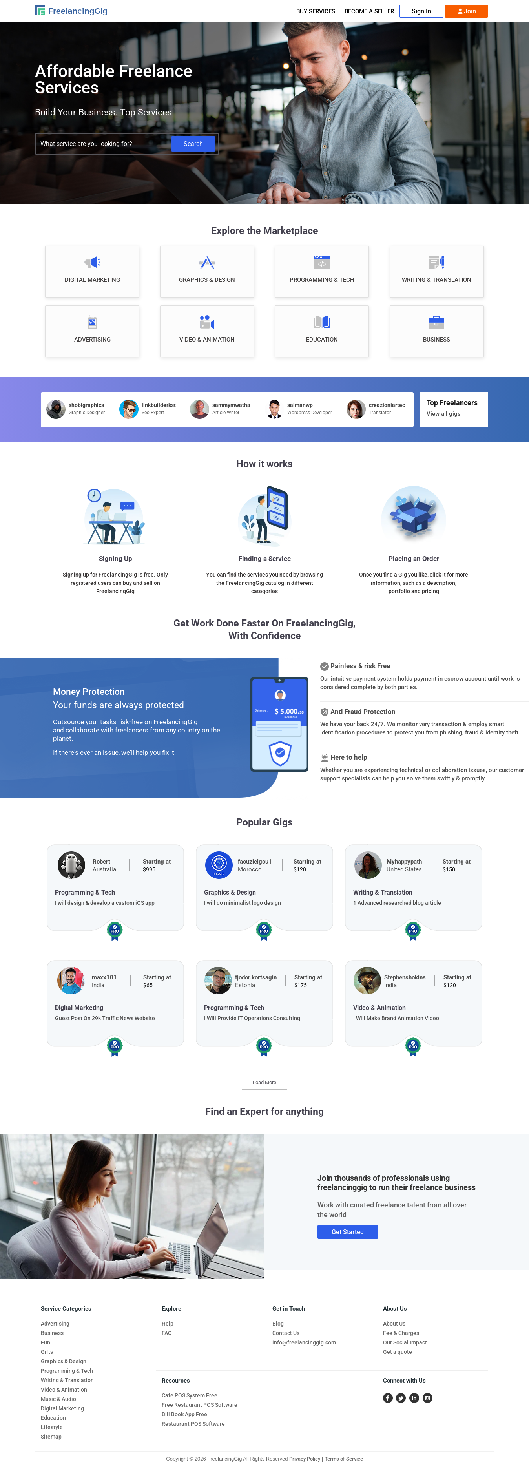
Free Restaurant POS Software (199, 1405)
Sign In (421, 11)
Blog (278, 1323)
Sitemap (51, 1437)
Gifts (47, 1352)
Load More (264, 1082)
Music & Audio (58, 1399)
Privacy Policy (304, 1459)
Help (167, 1323)
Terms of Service (344, 1459)
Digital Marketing (62, 1408)
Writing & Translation (67, 1380)
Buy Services (315, 11)
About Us (394, 1323)
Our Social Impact (405, 1342)
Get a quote (397, 1352)
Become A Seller (369, 11)
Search (193, 144)
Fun (45, 1342)
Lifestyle (52, 1427)
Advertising (55, 1323)
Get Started (348, 1232)
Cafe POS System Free (189, 1395)
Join (466, 11)
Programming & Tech (67, 1371)
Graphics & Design (63, 1361)
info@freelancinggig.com (304, 1342)
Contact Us (285, 1333)
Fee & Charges (401, 1333)
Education (53, 1418)
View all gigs (444, 413)
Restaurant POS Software (193, 1424)
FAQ (167, 1333)
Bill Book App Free (184, 1414)
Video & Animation (64, 1389)
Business (52, 1333)
